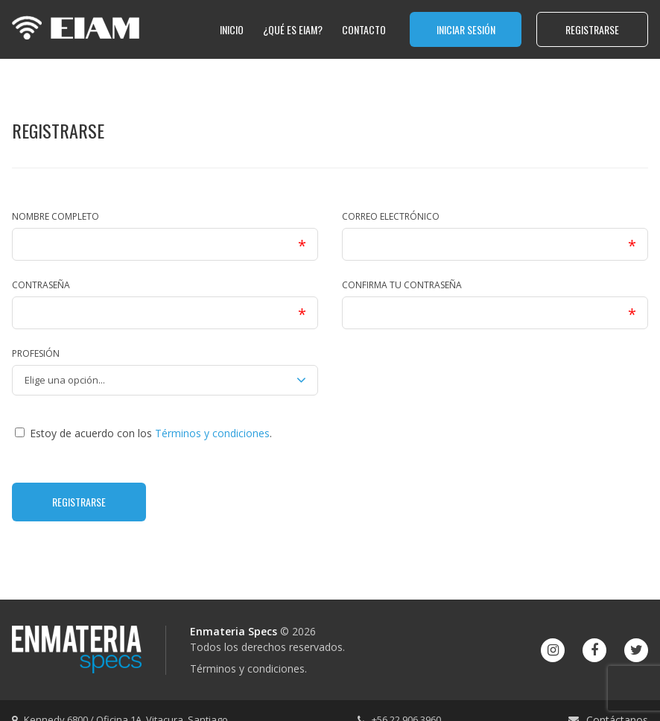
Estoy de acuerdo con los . (143, 433)
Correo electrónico (391, 216)
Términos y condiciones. (248, 668)
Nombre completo (55, 216)
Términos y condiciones (212, 433)
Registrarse (592, 29)
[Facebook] (594, 650)
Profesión (36, 353)
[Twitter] (636, 650)
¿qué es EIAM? (293, 29)
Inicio (232, 29)
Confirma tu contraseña (402, 285)
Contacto (364, 29)
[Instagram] (553, 650)
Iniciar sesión (466, 29)
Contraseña (41, 285)
